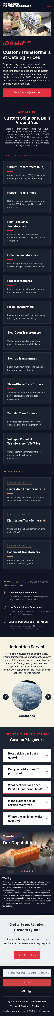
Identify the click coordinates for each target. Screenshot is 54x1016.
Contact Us (38, 1006)
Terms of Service (19, 1006)
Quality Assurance (18, 1001)
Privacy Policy (38, 1001)
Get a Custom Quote (27, 92)
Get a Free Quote (27, 955)
